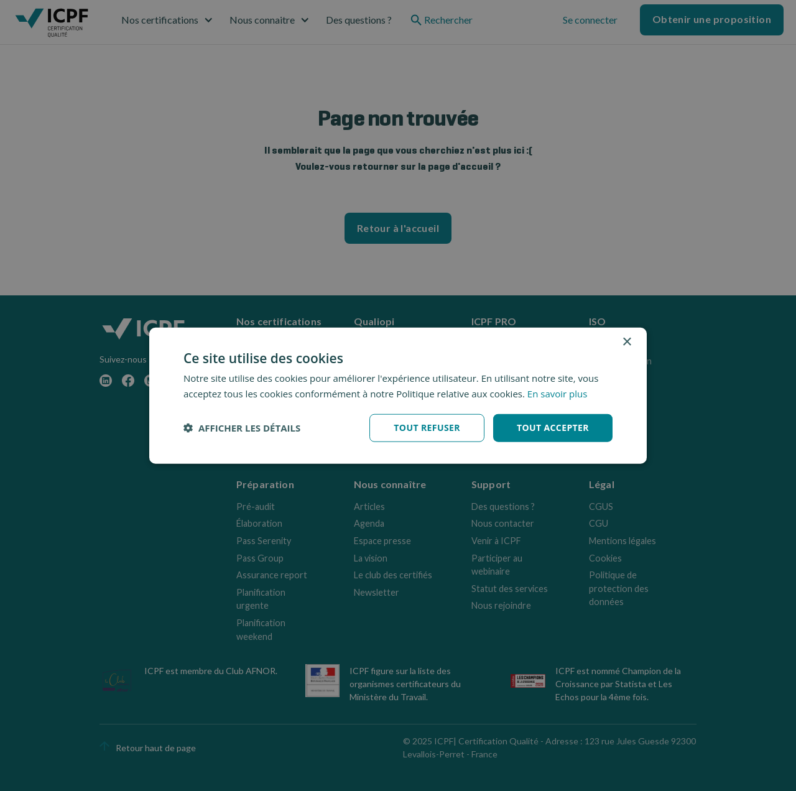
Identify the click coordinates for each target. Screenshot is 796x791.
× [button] (626, 342)
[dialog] (398, 396)
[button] (241, 427)
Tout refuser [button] (427, 427)
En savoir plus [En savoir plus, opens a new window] (557, 393)
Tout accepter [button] (553, 427)
